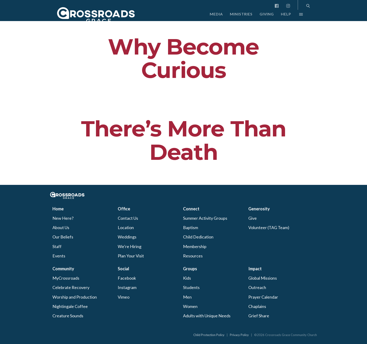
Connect (191, 208)
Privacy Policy (239, 335)
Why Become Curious (183, 58)
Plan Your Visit (131, 255)
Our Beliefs (62, 236)
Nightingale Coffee (70, 306)
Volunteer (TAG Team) (268, 227)
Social (123, 268)
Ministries (241, 14)
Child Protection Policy (208, 335)
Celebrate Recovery (70, 287)
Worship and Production (74, 297)
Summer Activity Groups (205, 218)
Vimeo (123, 297)
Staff (57, 246)
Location (126, 227)
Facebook (127, 278)
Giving (267, 14)
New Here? (62, 218)
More (297, 15)
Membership (194, 246)
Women (190, 306)
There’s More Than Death (183, 140)
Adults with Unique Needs (207, 315)
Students (191, 287)
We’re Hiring (129, 246)
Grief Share (258, 315)
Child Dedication (198, 236)
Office (124, 208)
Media (216, 14)
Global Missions (262, 278)
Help (286, 14)
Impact (255, 268)
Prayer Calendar (263, 297)
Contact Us (128, 218)
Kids (187, 278)
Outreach (257, 287)
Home (58, 208)
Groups (190, 268)
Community (63, 268)
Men (187, 297)
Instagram (127, 287)
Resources (193, 255)
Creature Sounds (67, 315)
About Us (60, 227)
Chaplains (257, 306)
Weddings (127, 236)
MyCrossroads (65, 278)
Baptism (190, 227)
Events (58, 255)
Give (252, 218)
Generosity (259, 208)
